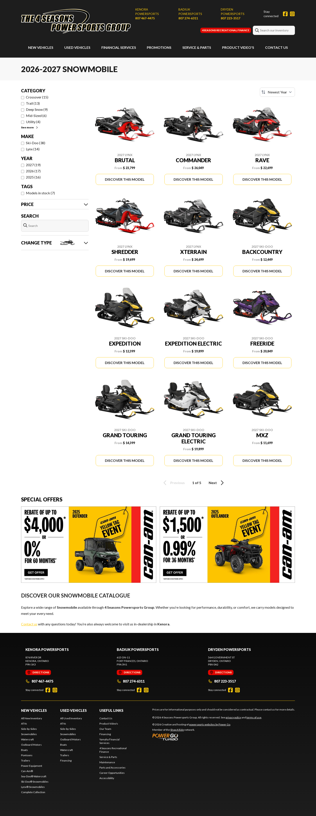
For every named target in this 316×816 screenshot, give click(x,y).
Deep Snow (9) (37, 109)
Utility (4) (33, 122)
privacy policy (233, 717)
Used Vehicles (77, 47)
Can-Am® (27, 771)
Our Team (105, 728)
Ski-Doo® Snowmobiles (34, 781)
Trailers (25, 760)
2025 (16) (33, 177)
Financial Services (118, 47)
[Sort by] (277, 92)
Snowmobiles (29, 734)
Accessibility (106, 778)
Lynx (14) (33, 149)
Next (217, 482)
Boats (24, 750)
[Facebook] (285, 13)
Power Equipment (31, 765)
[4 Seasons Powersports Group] (76, 21)
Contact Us (276, 47)
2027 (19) (33, 165)
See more (29, 127)
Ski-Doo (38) (35, 143)
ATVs (24, 723)
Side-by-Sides (29, 728)
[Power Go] (191, 736)
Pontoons (26, 755)
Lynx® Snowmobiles (33, 787)
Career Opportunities (112, 772)
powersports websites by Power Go (209, 724)
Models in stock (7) (40, 193)
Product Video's (238, 47)
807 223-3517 (230, 18)
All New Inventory (31, 718)
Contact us (29, 624)
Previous (173, 482)
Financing (66, 760)
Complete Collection (33, 792)
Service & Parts (196, 47)
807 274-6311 (188, 18)
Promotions (159, 47)
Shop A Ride (177, 729)
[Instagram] (292, 13)
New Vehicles (40, 47)
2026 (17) (33, 171)
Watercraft (27, 739)
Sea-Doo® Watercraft (33, 776)
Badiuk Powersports (190, 11)
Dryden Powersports (232, 11)
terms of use (253, 717)
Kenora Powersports (147, 11)
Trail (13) (33, 103)
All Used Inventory (71, 718)
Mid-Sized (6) (36, 115)
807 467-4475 (145, 18)
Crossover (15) (37, 97)
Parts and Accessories (112, 767)
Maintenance (107, 762)
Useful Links (111, 710)
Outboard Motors (31, 744)
